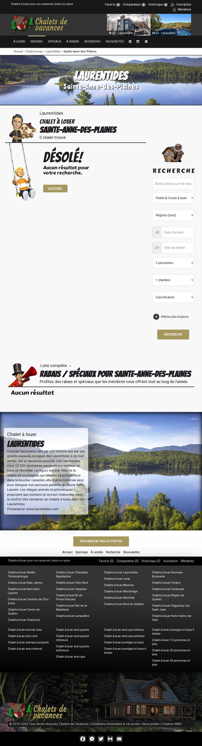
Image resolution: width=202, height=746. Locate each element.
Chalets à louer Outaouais (168, 589)
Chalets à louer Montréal (119, 597)
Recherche (92, 41)
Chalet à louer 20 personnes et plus (171, 652)
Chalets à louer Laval (117, 578)
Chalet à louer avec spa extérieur (124, 636)
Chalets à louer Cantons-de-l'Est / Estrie (29, 601)
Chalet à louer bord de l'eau (25, 629)
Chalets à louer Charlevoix (24, 619)
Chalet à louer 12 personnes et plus (171, 642)
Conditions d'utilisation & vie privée (115, 724)
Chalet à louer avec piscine (72, 629)
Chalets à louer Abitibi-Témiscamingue (22, 574)
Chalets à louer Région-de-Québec (168, 597)
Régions (36, 41)
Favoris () (106, 561)
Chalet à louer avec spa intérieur (124, 629)
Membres (182, 9)
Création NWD (172, 724)
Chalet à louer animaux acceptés (28, 642)
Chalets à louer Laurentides (121, 572)
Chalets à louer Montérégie (121, 591)
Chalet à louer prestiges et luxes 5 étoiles (173, 631)
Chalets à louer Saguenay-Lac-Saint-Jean (171, 607)
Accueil (18, 51)
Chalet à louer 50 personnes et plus (171, 662)
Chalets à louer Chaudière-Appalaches (72, 574)
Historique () (150, 561)
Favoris (112, 4)
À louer (19, 41)
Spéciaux (54, 41)
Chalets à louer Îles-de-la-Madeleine (72, 607)
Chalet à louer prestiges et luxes (124, 642)
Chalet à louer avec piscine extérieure (72, 648)
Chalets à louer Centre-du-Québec (24, 611)
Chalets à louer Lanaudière (72, 615)
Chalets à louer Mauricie (119, 585)
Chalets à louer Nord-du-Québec (124, 604)
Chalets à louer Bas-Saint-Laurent (24, 591)
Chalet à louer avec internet (25, 648)
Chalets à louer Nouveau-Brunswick (167, 574)
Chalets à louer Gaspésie (71, 589)
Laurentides (53, 51)
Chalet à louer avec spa (70, 656)
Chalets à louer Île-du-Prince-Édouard (69, 597)
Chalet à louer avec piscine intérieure (72, 638)
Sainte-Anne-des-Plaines (80, 51)
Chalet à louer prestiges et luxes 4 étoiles (125, 650)
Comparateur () (127, 561)
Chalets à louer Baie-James (25, 582)
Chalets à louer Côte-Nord (72, 582)
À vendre (72, 41)
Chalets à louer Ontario (166, 582)
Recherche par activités (101, 541)
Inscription (181, 4)
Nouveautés (115, 41)
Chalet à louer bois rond (22, 636)
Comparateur (134, 4)
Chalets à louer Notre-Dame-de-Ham (172, 617)
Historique (158, 4)
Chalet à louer (34, 51)
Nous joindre (151, 724)
